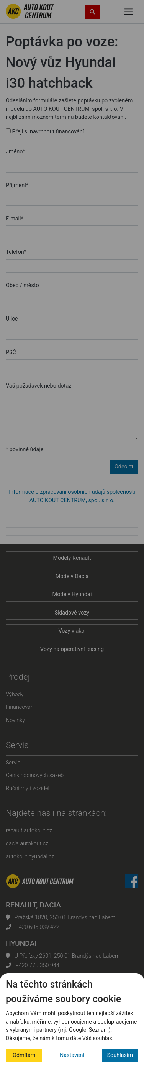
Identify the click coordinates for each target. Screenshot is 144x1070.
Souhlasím (120, 1055)
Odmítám (24, 1055)
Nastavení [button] (72, 1055)
